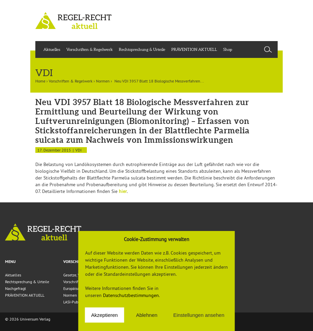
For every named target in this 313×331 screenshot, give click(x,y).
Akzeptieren (104, 315)
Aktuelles (51, 49)
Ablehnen (146, 315)
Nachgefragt (15, 288)
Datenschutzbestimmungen (131, 295)
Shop (227, 49)
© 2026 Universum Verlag (27, 319)
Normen (103, 81)
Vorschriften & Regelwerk (89, 49)
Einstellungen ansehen (198, 315)
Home (40, 81)
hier (123, 191)
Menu (10, 261)
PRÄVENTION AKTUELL (194, 49)
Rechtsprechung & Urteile (142, 49)
